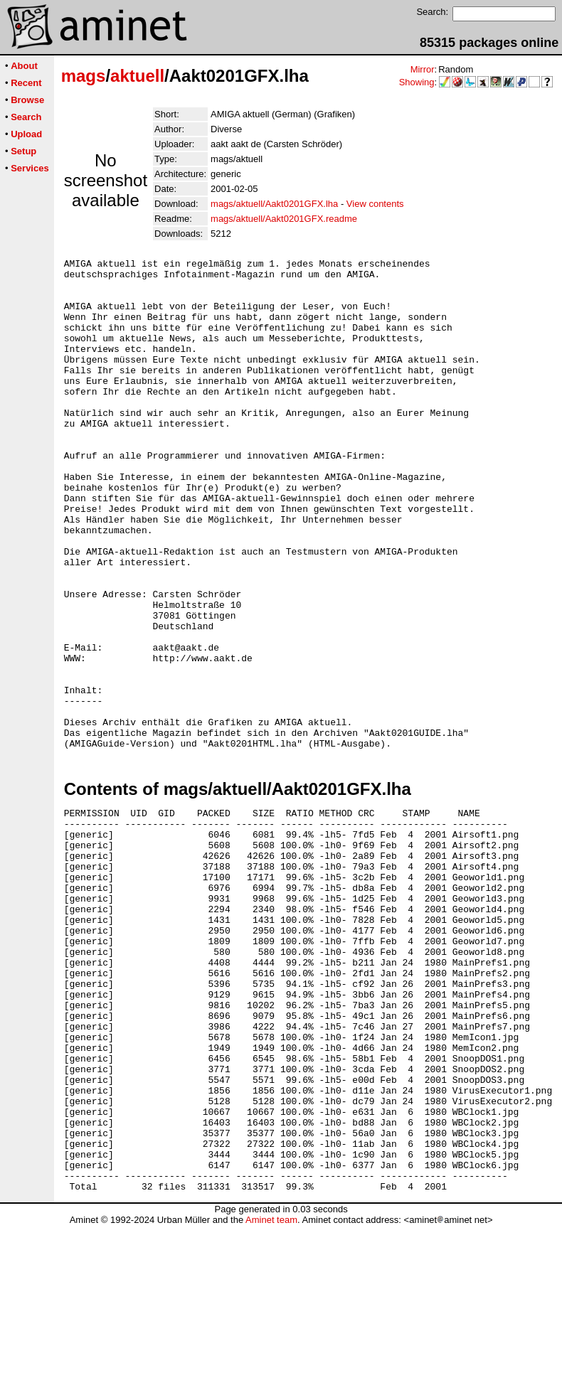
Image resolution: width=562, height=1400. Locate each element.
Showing (417, 82)
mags (83, 75)
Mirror (422, 69)
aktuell (137, 75)
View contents (375, 203)
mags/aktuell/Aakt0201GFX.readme (284, 218)
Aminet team (271, 1394)
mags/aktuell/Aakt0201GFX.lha (274, 203)
